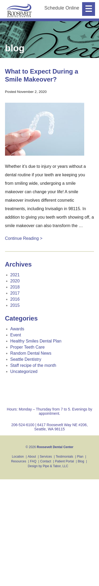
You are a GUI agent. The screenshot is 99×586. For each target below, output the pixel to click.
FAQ (33, 461)
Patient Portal (64, 461)
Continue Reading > (24, 238)
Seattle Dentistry (25, 359)
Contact (45, 461)
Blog (81, 461)
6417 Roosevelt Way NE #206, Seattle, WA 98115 (61, 427)
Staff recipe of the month (33, 365)
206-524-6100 (22, 425)
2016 (15, 299)
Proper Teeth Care (27, 347)
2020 (15, 281)
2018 (15, 287)
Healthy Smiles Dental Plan (36, 341)
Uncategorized (23, 371)
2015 (15, 305)
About (32, 456)
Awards (17, 329)
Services (46, 456)
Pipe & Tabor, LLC (55, 466)
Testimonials (64, 456)
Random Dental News (30, 353)
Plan (80, 456)
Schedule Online (61, 8)
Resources (18, 461)
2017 (15, 293)
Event (15, 335)
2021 (15, 275)
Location (18, 456)
